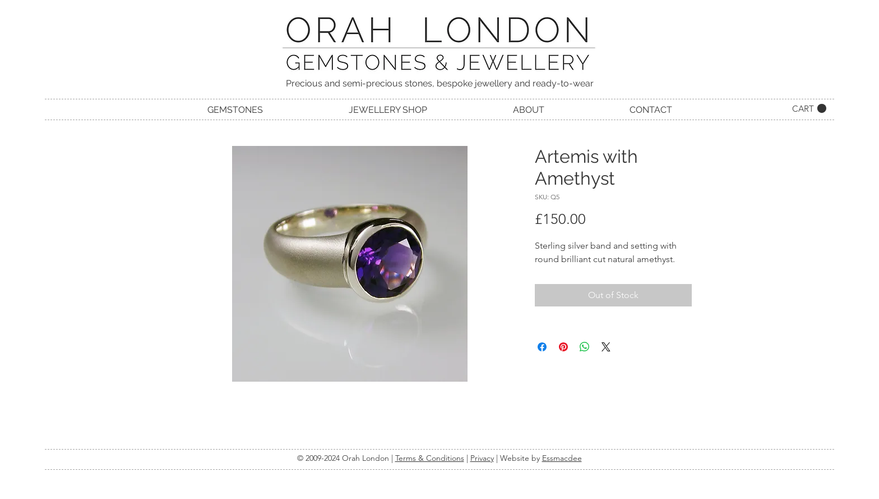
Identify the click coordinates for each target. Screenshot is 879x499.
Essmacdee (562, 458)
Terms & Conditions (429, 458)
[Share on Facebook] (542, 347)
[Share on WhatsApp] (584, 347)
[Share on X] (606, 347)
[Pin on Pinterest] (563, 347)
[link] (809, 108)
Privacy (482, 458)
